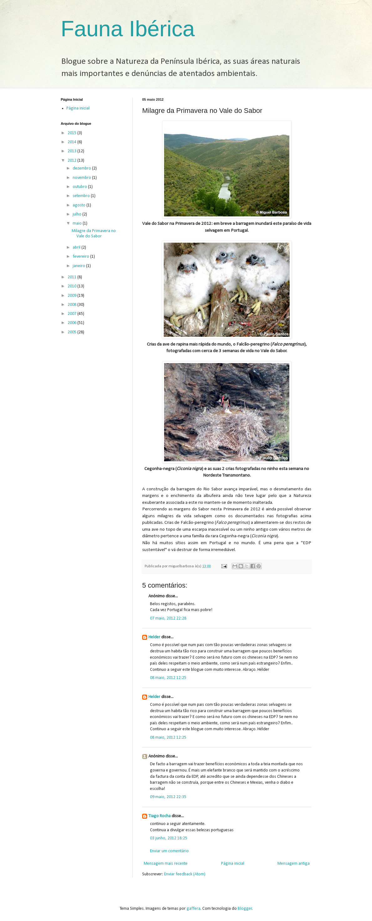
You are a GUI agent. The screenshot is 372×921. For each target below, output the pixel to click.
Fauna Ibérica (128, 29)
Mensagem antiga (293, 863)
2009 (72, 295)
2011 (72, 277)
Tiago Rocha (159, 816)
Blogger (245, 908)
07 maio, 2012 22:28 (168, 618)
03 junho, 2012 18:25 (168, 838)
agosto (79, 205)
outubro (80, 187)
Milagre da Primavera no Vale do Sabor (94, 234)
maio (78, 223)
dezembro (82, 168)
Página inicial (232, 863)
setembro (82, 196)
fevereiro (81, 256)
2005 (72, 332)
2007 (72, 313)
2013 (72, 151)
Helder (154, 637)
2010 (72, 286)
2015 (72, 133)
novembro (82, 177)
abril (77, 247)
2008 (72, 304)
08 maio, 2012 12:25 (168, 678)
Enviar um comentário (169, 851)
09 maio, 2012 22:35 (168, 797)
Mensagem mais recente (166, 863)
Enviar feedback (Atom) (184, 874)
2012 (72, 160)
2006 (72, 323)
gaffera (193, 908)
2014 (72, 142)
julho (77, 214)
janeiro (79, 266)
